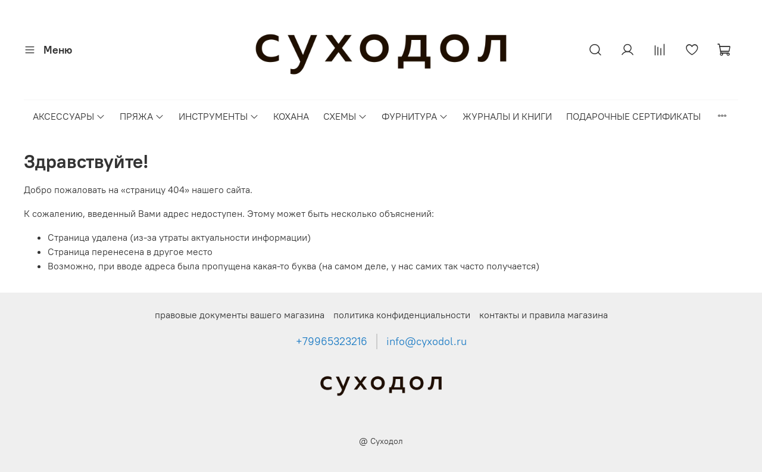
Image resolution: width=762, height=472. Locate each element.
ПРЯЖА (142, 116)
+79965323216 (331, 341)
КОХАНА (291, 116)
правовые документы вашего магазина (239, 315)
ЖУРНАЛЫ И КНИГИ (507, 116)
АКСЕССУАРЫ (69, 116)
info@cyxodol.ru (426, 341)
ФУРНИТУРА (415, 116)
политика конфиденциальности (401, 315)
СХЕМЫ (345, 116)
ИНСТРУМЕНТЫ (219, 116)
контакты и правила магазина (543, 315)
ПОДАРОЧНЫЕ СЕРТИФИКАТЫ (633, 116)
